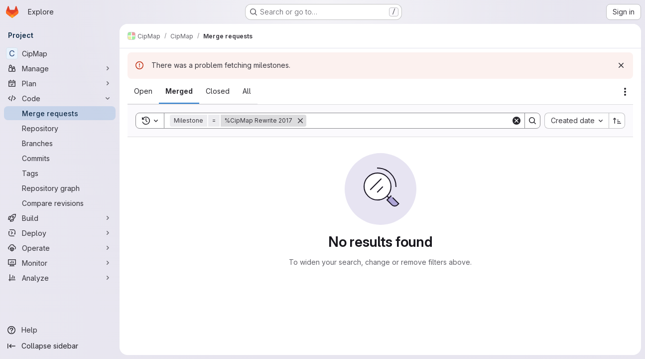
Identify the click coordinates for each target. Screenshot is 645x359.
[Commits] (60, 158)
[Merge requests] (60, 113)
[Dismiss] (621, 65)
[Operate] (60, 248)
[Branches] (60, 143)
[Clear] (516, 121)
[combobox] (576, 121)
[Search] (408, 121)
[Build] (60, 218)
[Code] (60, 98)
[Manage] (60, 68)
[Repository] (60, 128)
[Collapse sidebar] (60, 346)
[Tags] (60, 173)
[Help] (60, 330)
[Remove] (300, 121)
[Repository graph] (60, 188)
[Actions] (625, 92)
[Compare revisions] (60, 203)
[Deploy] (60, 233)
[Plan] (60, 83)
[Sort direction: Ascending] (617, 121)
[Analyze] (60, 278)
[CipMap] (60, 53)
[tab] (143, 91)
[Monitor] (60, 263)
